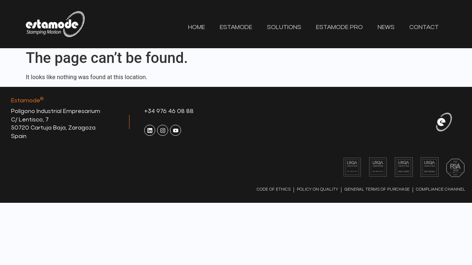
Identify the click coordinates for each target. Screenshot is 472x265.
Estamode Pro (339, 28)
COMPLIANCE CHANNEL (440, 192)
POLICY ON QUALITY (317, 192)
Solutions (284, 28)
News (386, 28)
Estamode (236, 28)
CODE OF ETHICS (274, 192)
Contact (424, 28)
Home (196, 28)
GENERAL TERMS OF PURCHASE (377, 192)
